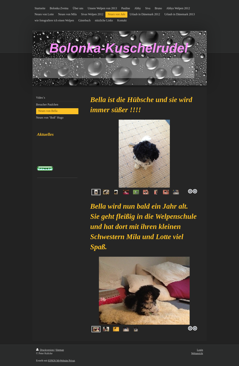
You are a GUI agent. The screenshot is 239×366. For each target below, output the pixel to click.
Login (200, 350)
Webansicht (197, 353)
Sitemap (60, 350)
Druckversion (45, 350)
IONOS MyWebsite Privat (61, 360)
